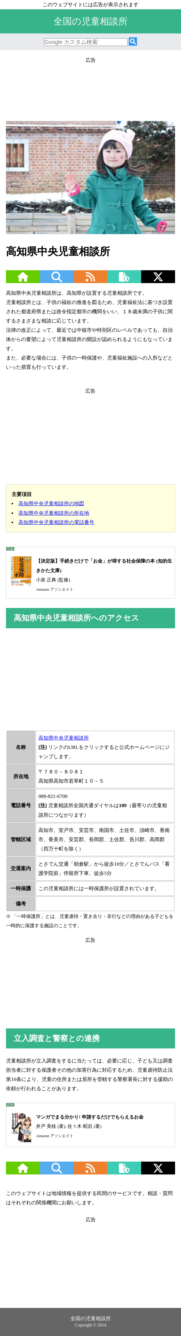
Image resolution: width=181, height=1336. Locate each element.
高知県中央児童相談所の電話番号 (56, 522)
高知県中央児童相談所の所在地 (53, 513)
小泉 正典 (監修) (89, 573)
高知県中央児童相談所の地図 (51, 503)
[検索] (133, 42)
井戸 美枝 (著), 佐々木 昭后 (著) (74, 1126)
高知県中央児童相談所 (63, 738)
